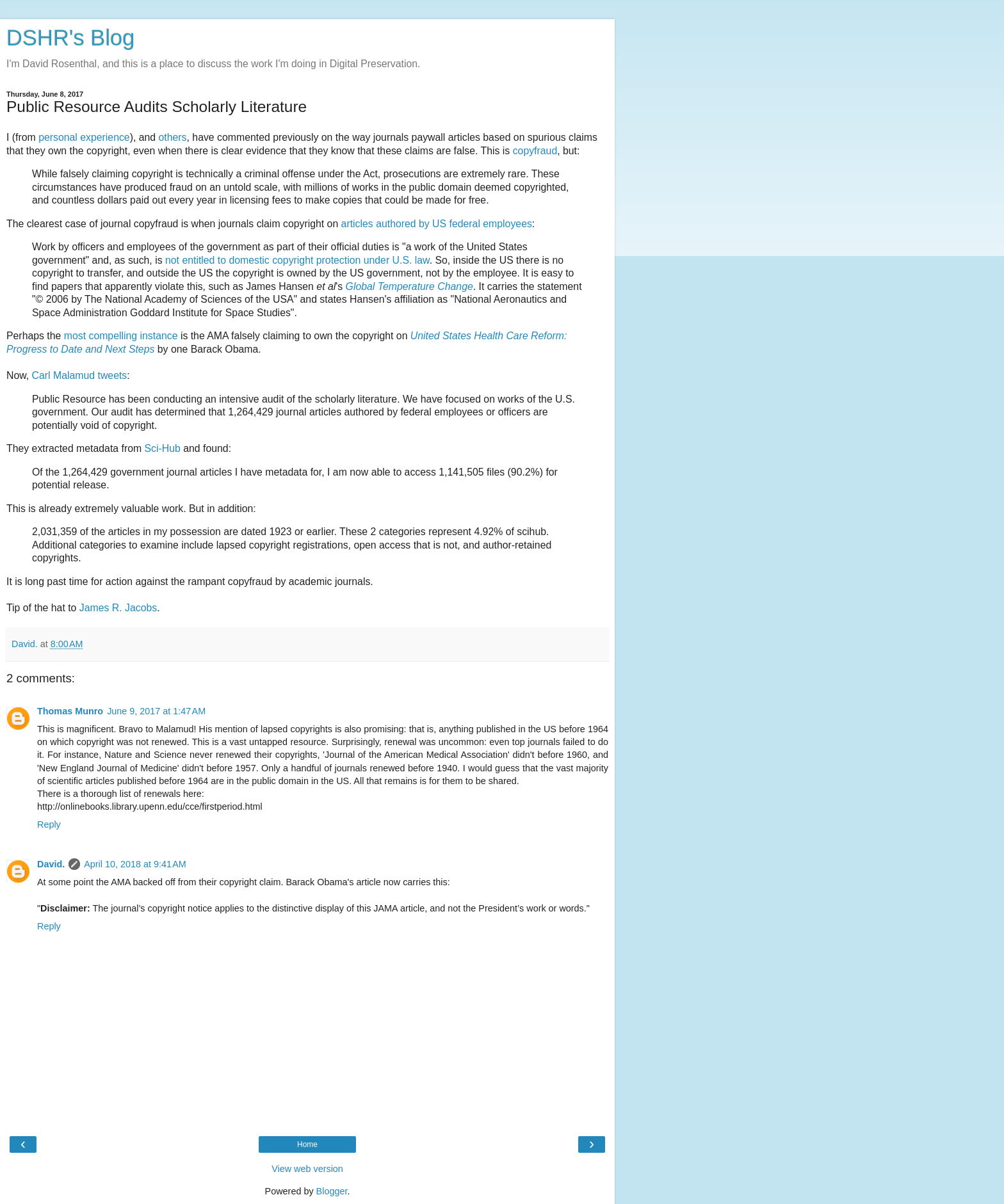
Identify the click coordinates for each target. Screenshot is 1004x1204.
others (173, 137)
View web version (307, 1169)
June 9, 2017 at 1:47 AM (156, 711)
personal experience (84, 137)
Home (307, 1144)
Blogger (332, 1191)
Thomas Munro (70, 711)
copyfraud (535, 150)
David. (51, 864)
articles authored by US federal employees (436, 223)
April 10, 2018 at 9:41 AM (135, 864)
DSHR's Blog (70, 38)
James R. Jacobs (118, 607)
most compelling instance (121, 335)
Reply (49, 824)
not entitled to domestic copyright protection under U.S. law (297, 260)
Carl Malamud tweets (79, 375)
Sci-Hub (163, 448)
